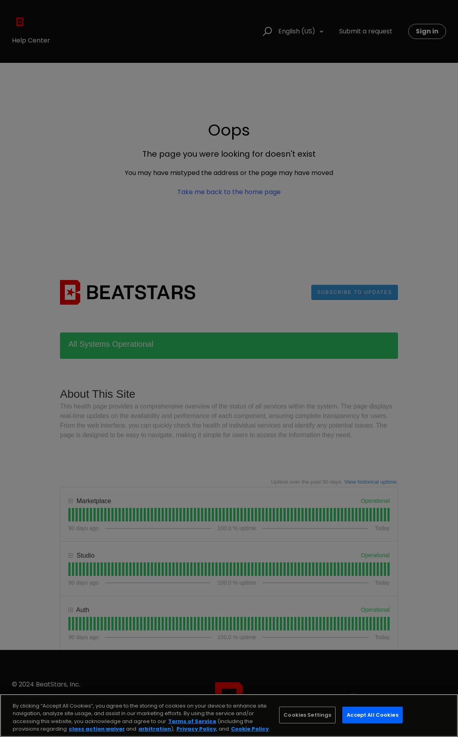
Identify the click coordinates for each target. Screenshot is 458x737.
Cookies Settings (307, 715)
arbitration (154, 729)
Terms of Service (192, 721)
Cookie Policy (250, 729)
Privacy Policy (196, 729)
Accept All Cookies (372, 715)
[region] (229, 715)
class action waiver (97, 729)
